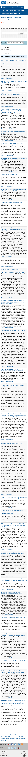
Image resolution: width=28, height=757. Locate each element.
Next (10, 50)
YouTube (19, 748)
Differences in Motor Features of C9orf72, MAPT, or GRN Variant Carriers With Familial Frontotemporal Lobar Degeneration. (13, 525)
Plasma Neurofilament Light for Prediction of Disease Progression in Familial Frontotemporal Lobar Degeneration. (13, 444)
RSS (22, 745)
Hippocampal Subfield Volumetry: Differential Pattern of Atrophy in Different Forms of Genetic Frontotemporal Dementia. (13, 95)
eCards (15, 748)
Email (8, 745)
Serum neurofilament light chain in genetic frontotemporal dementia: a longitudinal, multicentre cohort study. (13, 229)
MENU (4, 7)
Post (18, 745)
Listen (8, 748)
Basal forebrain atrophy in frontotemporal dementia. (13, 259)
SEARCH (21, 7)
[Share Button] (2, 22)
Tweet (15, 745)
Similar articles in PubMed (7, 78)
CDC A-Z (12, 7)
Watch (12, 748)
